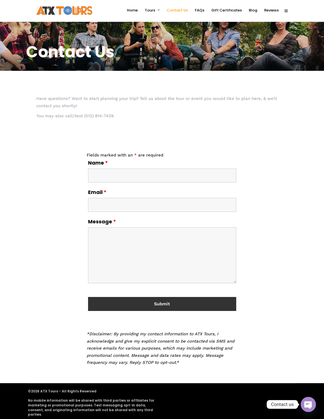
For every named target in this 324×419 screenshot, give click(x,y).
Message (102, 221)
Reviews (271, 10)
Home (132, 10)
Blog (253, 10)
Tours (150, 10)
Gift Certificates (226, 10)
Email (97, 191)
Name (98, 162)
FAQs (199, 10)
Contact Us (177, 10)
